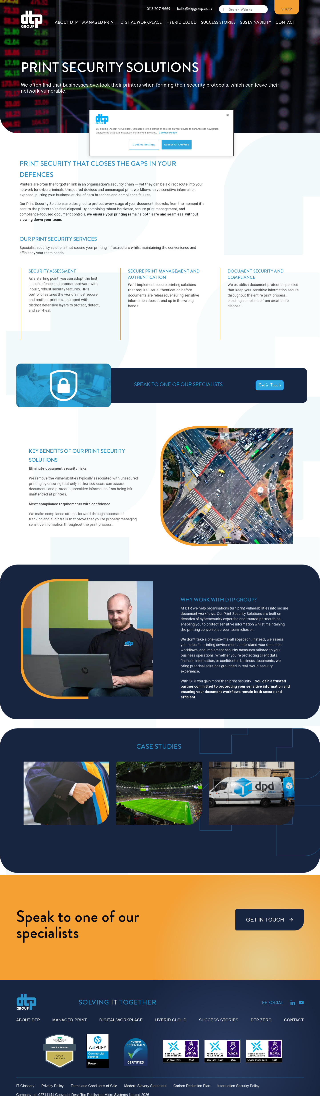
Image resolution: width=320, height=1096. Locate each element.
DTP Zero (261, 1020)
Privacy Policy (53, 1086)
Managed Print (69, 1020)
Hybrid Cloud (170, 1020)
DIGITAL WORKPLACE (141, 5)
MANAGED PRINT (99, 5)
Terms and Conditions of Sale (94, 1086)
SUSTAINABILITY (255, 5)
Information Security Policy (238, 1086)
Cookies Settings (144, 144)
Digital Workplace (121, 1020)
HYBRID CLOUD (181, 5)
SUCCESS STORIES (218, 5)
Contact (294, 1020)
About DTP (28, 1020)
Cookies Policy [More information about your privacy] (168, 132)
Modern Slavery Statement (145, 1086)
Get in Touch (269, 385)
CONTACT (285, 5)
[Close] (227, 115)
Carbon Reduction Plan (192, 1086)
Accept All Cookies (176, 144)
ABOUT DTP (66, 5)
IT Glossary (25, 1086)
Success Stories (218, 1020)
